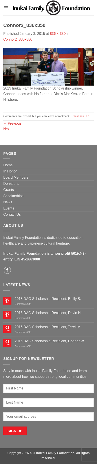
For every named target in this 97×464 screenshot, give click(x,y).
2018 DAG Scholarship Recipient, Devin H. (48, 313)
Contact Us (12, 214)
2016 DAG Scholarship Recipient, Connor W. (50, 341)
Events (8, 208)
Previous (12, 123)
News (7, 202)
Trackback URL (80, 116)
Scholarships (13, 196)
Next (9, 129)
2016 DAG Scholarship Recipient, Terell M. (48, 327)
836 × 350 (58, 34)
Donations (11, 183)
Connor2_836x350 (17, 39)
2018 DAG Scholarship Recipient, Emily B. (48, 299)
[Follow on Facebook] (7, 270)
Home (8, 165)
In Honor (10, 171)
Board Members (15, 177)
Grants (8, 190)
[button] (6, 7)
